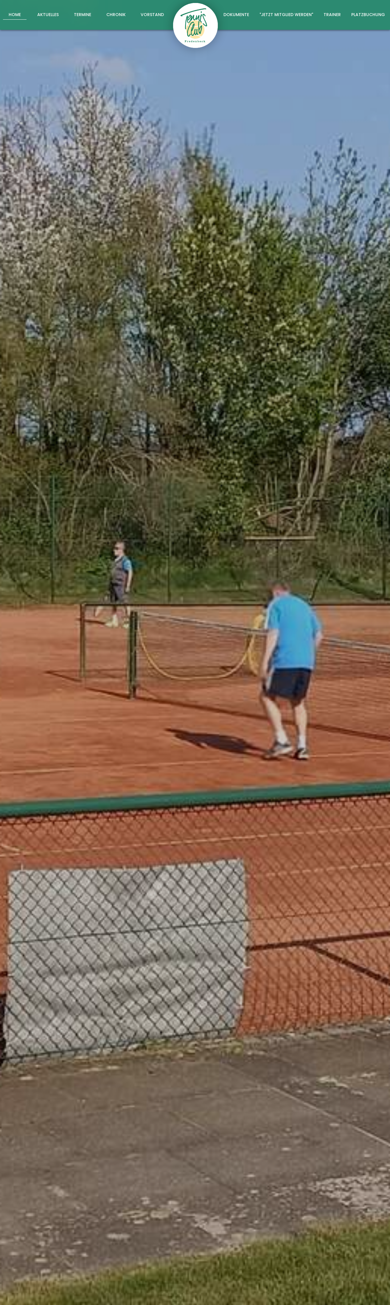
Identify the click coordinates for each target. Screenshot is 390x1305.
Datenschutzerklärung (294, 1175)
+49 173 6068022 (219, 1250)
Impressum (327, 1294)
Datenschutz (360, 1294)
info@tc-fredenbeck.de (229, 1259)
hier (355, 762)
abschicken (285, 1191)
